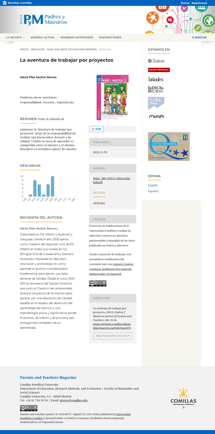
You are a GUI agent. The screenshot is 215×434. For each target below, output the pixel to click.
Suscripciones (110, 37)
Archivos (38, 49)
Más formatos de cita (112, 335)
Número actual (43, 37)
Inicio (24, 49)
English (153, 185)
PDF (98, 129)
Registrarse (199, 3)
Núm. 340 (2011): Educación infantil (72, 49)
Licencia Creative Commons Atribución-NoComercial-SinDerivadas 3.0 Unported (111, 269)
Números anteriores (77, 37)
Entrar (185, 3)
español (153, 191)
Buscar (199, 37)
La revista (14, 37)
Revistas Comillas (20, 2)
